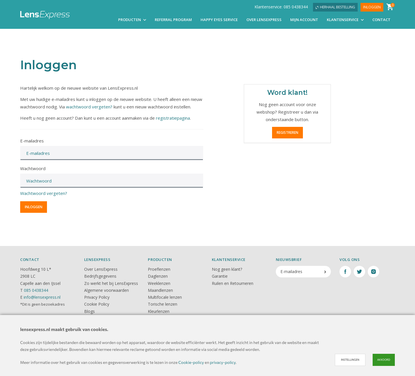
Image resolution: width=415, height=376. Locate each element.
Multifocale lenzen (165, 297)
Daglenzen (158, 276)
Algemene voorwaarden (106, 290)
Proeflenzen (159, 269)
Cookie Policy (96, 304)
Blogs (89, 311)
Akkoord (383, 359)
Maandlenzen (160, 290)
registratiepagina (173, 118)
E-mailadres (32, 141)
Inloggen (372, 7)
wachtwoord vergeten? (89, 107)
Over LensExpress (264, 19)
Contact (381, 19)
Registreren (287, 132)
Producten (132, 19)
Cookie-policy (191, 362)
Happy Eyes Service (219, 19)
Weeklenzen (159, 283)
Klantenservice (345, 19)
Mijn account (304, 19)
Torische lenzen (162, 304)
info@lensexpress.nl (42, 297)
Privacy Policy (97, 297)
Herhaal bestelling (335, 7)
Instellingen (350, 359)
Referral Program (173, 19)
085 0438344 (36, 290)
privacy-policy (222, 362)
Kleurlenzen (158, 311)
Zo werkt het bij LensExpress (111, 283)
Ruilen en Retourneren (232, 283)
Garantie (220, 276)
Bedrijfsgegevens (100, 276)
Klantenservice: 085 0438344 (281, 7)
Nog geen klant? (227, 269)
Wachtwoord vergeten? (43, 193)
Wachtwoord (33, 168)
